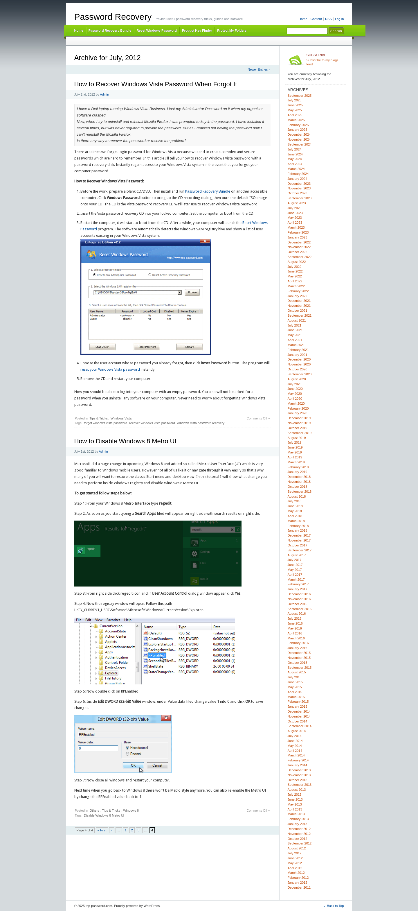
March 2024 (296, 169)
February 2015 (298, 701)
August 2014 (297, 731)
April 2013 (295, 809)
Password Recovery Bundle (110, 30)
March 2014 (296, 755)
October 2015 (297, 662)
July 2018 (295, 501)
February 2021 (298, 350)
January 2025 (297, 129)
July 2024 (295, 149)
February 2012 (298, 877)
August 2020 (297, 379)
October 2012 (297, 838)
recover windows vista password (152, 423)
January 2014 (297, 765)
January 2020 (297, 413)
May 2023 (295, 217)
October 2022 (297, 252)
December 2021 (299, 300)
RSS (328, 19)
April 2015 (295, 692)
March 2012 (296, 872)
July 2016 (295, 618)
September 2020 (300, 374)
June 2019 (295, 447)
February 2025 (298, 125)
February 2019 (298, 467)
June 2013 (295, 799)
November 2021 (299, 305)
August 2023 (297, 203)
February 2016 (298, 643)
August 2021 (297, 320)
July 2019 (295, 442)
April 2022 (295, 281)
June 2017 (295, 564)
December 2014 (299, 711)
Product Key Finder (197, 30)
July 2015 (295, 677)
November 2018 (299, 481)
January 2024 (297, 178)
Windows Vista (121, 418)
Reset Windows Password (156, 30)
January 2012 (297, 882)
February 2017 (298, 584)
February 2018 (298, 526)
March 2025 (296, 120)
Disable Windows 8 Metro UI (104, 815)
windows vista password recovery (200, 423)
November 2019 (299, 423)
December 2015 (299, 652)
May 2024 (295, 159)
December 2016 (299, 594)
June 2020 (295, 388)
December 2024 (299, 134)
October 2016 (297, 604)
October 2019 (297, 428)
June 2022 (295, 271)
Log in (339, 19)
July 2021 (295, 325)
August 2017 (297, 555)
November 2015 (299, 657)
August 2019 (297, 438)
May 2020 (295, 393)
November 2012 (299, 833)
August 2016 (297, 613)
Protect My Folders (231, 30)
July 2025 (295, 100)
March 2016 (296, 638)
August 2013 (297, 789)
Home (303, 19)
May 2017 (295, 569)
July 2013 (295, 794)
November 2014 (299, 716)
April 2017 (295, 574)
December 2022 (299, 242)
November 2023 (299, 188)
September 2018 (300, 491)
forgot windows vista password (105, 423)
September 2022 (300, 257)
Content (316, 19)
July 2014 (295, 736)
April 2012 (295, 868)
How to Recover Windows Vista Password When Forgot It (155, 84)
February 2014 (298, 760)
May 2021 (295, 335)
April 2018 (295, 516)
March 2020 (296, 403)
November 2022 (299, 247)
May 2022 (295, 276)
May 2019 (295, 452)
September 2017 (300, 550)
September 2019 (300, 433)
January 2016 (297, 648)
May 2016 (295, 628)
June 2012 (295, 858)
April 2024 (295, 164)
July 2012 (295, 853)
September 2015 (300, 667)
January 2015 (297, 706)
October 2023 (297, 193)
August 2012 (297, 848)
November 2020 (299, 364)
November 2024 (299, 139)
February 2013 (298, 819)
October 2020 (297, 369)
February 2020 (298, 408)
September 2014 (300, 726)
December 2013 (299, 770)
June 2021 (295, 330)
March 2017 (296, 579)
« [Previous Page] (112, 830)
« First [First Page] (102, 830)
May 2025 (295, 110)
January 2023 (297, 237)
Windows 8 (131, 810)
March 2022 (296, 286)
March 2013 (296, 814)
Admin (104, 94)
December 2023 (299, 183)
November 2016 (299, 599)
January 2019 (297, 472)
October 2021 (297, 310)
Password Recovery (113, 16)
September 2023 (300, 198)
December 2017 (299, 535)
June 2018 (295, 506)
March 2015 (296, 697)
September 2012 (300, 843)
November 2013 (299, 775)
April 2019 (295, 457)
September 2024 (300, 144)
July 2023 (295, 208)
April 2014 (295, 750)
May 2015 (295, 687)
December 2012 (299, 829)
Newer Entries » (259, 69)
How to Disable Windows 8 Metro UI (125, 441)
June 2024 (295, 154)
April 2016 (295, 633)
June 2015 (295, 682)
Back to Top (335, 906)
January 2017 (297, 589)
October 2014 (297, 721)
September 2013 (300, 784)
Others (94, 810)
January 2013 (297, 824)
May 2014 (295, 745)
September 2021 (300, 315)
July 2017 (295, 560)
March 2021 (296, 345)
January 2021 (297, 354)
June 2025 (295, 105)
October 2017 (297, 545)
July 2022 (295, 266)
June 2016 (295, 623)
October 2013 (297, 780)
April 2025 (295, 115)
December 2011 (299, 887)
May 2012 (295, 863)
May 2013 (295, 804)
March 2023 (296, 227)
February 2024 (298, 173)
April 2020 (295, 398)
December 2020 (299, 359)
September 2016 (300, 609)
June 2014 (295, 741)
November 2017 (299, 540)
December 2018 (299, 476)
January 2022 (297, 296)
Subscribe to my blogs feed (325, 59)
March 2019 (296, 462)
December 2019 (299, 418)
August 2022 (297, 261)
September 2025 (300, 95)
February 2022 (298, 291)
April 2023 (295, 222)
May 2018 (295, 511)
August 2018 (297, 496)
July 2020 (295, 384)
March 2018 (296, 521)
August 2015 (297, 672)
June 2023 (295, 213)
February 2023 (298, 232)
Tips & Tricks (98, 418)
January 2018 (297, 530)
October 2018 (297, 486)
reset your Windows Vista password (110, 369)
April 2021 (295, 340)
